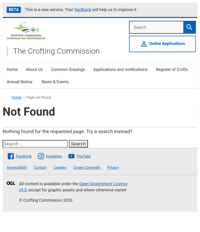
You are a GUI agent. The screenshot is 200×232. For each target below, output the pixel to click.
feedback (82, 9)
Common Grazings (68, 69)
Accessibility (17, 167)
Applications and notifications (120, 69)
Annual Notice (20, 81)
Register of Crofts (172, 69)
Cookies (59, 167)
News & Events (55, 81)
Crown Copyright (87, 167)
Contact (40, 167)
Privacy (113, 167)
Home (12, 69)
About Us (34, 69)
